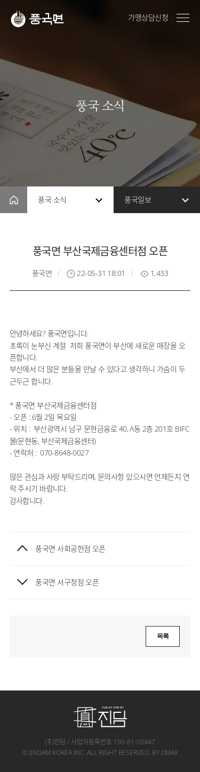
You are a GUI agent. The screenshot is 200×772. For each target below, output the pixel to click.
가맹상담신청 (148, 17)
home (13, 199)
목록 (163, 636)
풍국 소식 (52, 199)
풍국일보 (137, 199)
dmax (169, 752)
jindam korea (50, 752)
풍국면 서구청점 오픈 (67, 582)
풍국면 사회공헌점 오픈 (70, 548)
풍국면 (37, 19)
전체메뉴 (183, 18)
